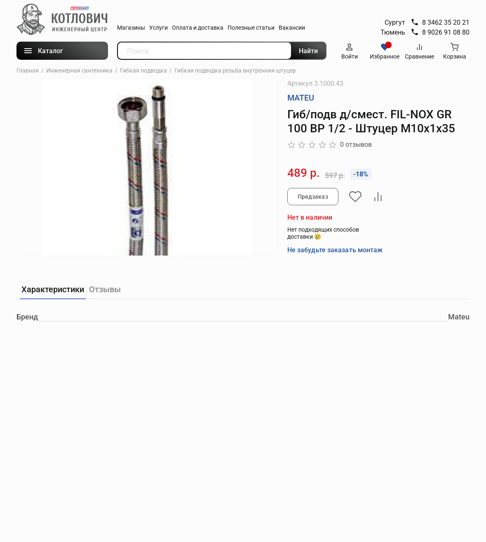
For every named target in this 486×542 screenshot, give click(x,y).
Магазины (131, 27)
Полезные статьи (251, 27)
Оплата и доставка (197, 27)
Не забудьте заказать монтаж (335, 249)
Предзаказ (313, 196)
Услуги (158, 27)
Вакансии (292, 27)
